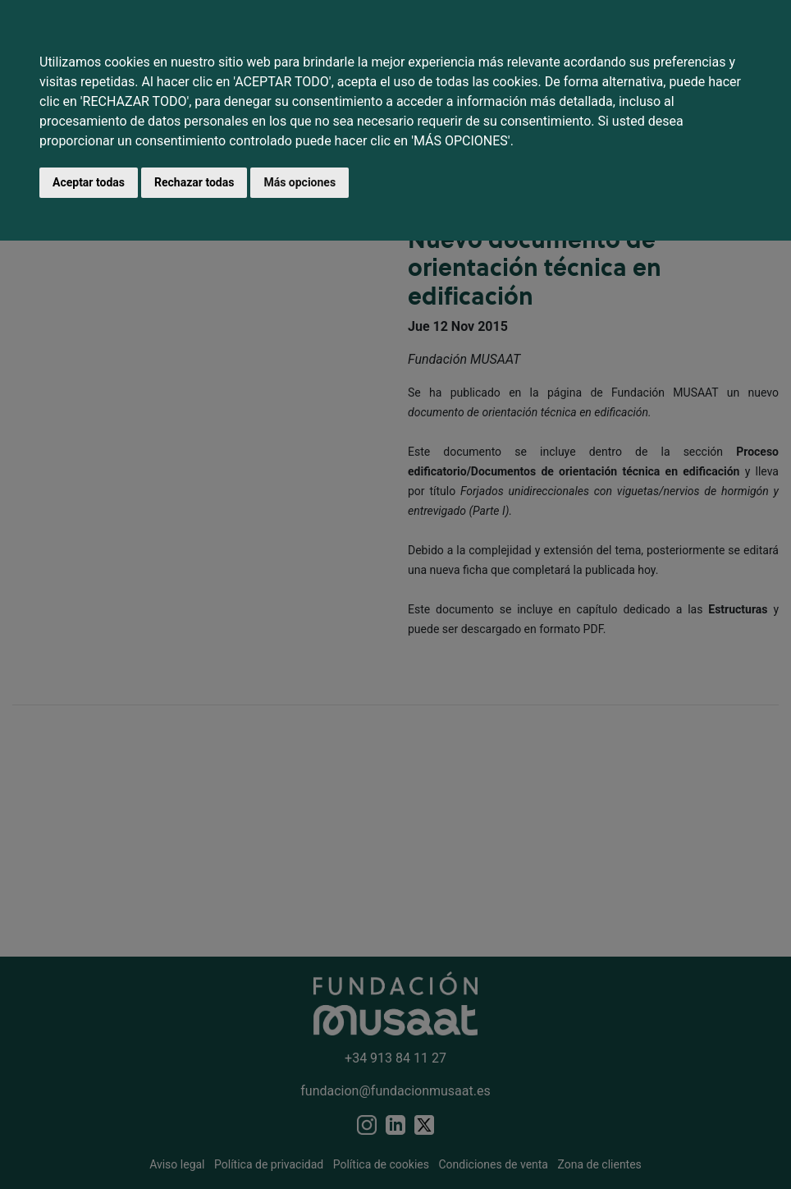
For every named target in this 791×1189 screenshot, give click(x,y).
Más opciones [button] (299, 182)
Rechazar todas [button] (194, 182)
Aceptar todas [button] (89, 182)
